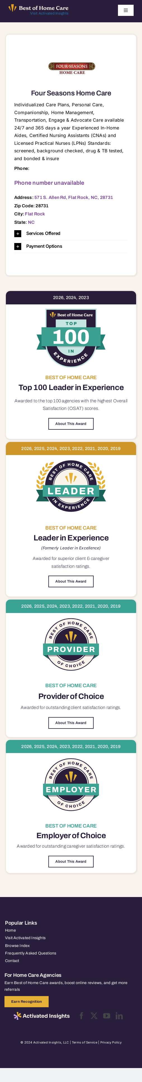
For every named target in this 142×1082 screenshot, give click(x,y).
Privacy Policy (111, 1042)
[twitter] (94, 1015)
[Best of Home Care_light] (38, 6)
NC (31, 222)
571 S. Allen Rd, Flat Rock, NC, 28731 (73, 197)
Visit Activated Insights (49, 13)
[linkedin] (119, 1015)
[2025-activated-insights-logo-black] (42, 1014)
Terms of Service (84, 1042)
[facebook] (81, 1015)
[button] (71, 233)
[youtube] (106, 1015)
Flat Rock (35, 213)
